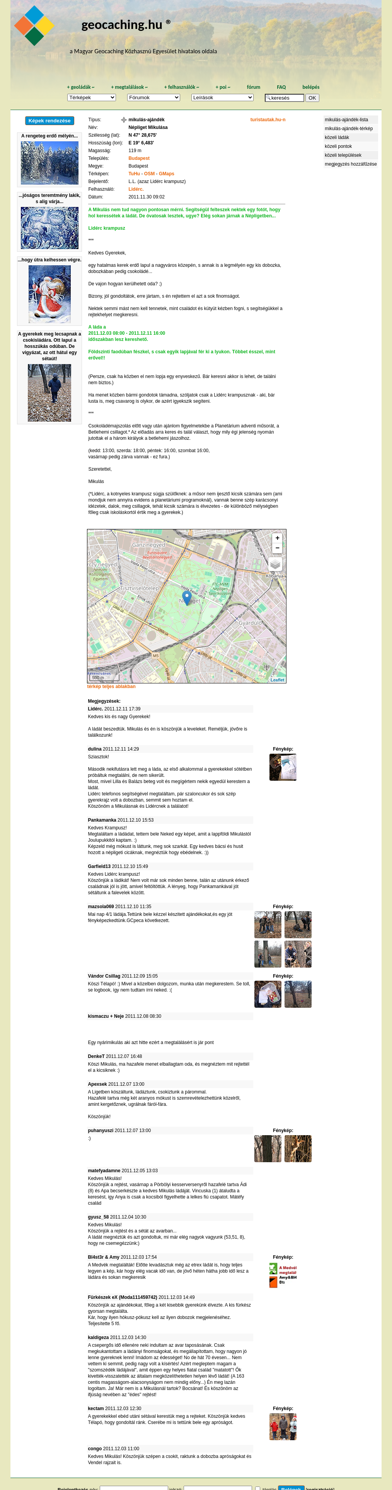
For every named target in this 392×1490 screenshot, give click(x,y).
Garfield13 (99, 866)
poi (223, 87)
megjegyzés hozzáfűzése (351, 164)
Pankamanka (102, 820)
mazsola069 (101, 906)
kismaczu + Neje (106, 1016)
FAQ (281, 87)
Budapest (139, 158)
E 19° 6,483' (141, 143)
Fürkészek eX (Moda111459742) (122, 1297)
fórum (254, 87)
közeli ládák (337, 137)
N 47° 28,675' (142, 135)
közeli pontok (338, 146)
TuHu (134, 173)
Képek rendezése (50, 121)
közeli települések (343, 155)
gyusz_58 (98, 1217)
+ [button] (278, 538)
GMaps (166, 173)
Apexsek (97, 1084)
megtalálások (129, 87)
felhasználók (181, 87)
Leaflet (277, 680)
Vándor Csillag (104, 976)
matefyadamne (104, 1170)
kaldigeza (98, 1337)
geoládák (80, 87)
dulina (94, 749)
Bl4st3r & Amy (103, 1257)
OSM (149, 173)
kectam (96, 1408)
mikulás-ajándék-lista (346, 119)
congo (95, 1448)
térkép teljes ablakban (111, 686)
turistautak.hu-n (268, 119)
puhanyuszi (100, 1130)
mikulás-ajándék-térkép (349, 128)
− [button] (278, 548)
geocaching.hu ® (127, 24)
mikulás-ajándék (146, 119)
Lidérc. (135, 189)
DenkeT (96, 1056)
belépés (310, 87)
